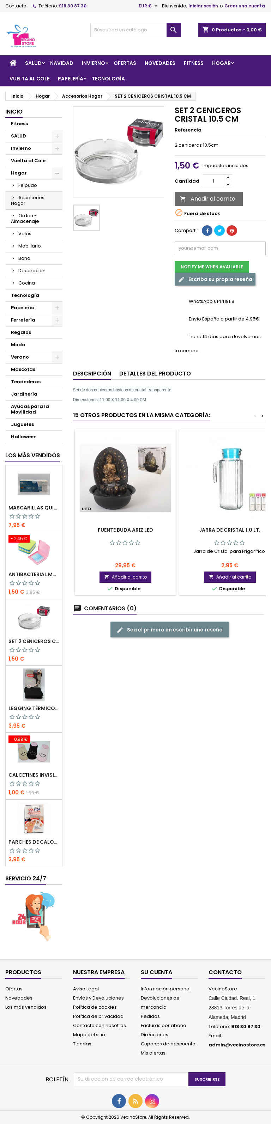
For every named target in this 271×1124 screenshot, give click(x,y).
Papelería (70, 78)
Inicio (14, 112)
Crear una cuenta (244, 6)
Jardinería (24, 394)
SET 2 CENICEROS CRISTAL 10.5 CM (33, 641)
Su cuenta (156, 972)
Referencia (188, 130)
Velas (24, 233)
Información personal (166, 988)
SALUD (33, 63)
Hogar (221, 63)
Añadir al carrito (207, 199)
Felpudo (27, 185)
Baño (24, 258)
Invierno (93, 63)
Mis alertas (153, 1053)
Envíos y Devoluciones (98, 998)
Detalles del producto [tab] (155, 373)
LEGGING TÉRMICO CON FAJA (33, 708)
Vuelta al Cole (29, 78)
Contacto (15, 6)
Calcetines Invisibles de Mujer (33, 775)
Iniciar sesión (203, 6)
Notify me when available (212, 267)
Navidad (61, 63)
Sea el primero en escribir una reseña (169, 630)
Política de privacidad (98, 1016)
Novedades (160, 63)
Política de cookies (95, 1007)
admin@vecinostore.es (237, 1044)
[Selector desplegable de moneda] (149, 6)
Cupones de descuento (168, 1043)
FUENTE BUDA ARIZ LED (125, 529)
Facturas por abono (163, 1025)
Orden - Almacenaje (25, 218)
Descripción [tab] (92, 373)
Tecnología (108, 78)
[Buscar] (135, 30)
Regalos (21, 332)
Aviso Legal (86, 988)
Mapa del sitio (89, 1034)
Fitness (194, 63)
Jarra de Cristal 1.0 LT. (229, 529)
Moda (18, 344)
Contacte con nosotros (99, 1025)
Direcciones (154, 1034)
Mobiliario (29, 246)
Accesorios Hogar (27, 200)
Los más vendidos (32, 455)
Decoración (32, 270)
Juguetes (22, 424)
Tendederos (26, 381)
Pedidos (150, 1016)
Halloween (24, 436)
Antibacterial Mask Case (33, 574)
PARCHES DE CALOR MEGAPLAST (33, 842)
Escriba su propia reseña (215, 279)
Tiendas (82, 1043)
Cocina (26, 283)
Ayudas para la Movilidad (30, 409)
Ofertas (125, 63)
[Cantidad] (213, 181)
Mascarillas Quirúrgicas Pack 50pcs (33, 508)
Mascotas (23, 369)
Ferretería (23, 320)
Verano (20, 357)
